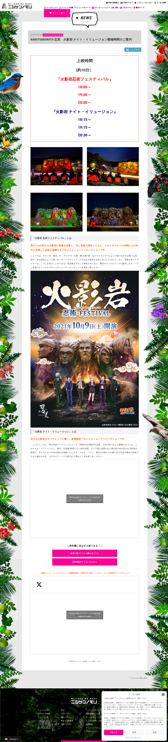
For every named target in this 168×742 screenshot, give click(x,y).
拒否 (134, 732)
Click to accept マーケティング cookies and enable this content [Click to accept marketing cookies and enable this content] (84, 498)
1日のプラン (126, 8)
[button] (163, 694)
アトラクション (51, 7)
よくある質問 (160, 3)
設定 (155, 732)
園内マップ (138, 8)
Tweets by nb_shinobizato (84, 615)
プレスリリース (92, 731)
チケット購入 (57, 13)
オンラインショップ (100, 8)
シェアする (132, 50)
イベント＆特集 (66, 8)
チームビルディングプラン (96, 717)
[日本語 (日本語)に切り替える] (12, 739)
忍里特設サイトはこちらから (84, 562)
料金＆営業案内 (67, 721)
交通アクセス (127, 3)
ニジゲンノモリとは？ (143, 3)
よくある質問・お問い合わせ (97, 721)
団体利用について (93, 714)
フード (40, 724)
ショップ (41, 721)
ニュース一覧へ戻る (139, 678)
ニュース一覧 (43, 717)
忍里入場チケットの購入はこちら (84, 553)
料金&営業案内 (112, 3)
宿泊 (114, 8)
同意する (113, 732)
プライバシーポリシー (133, 737)
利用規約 (89, 724)
